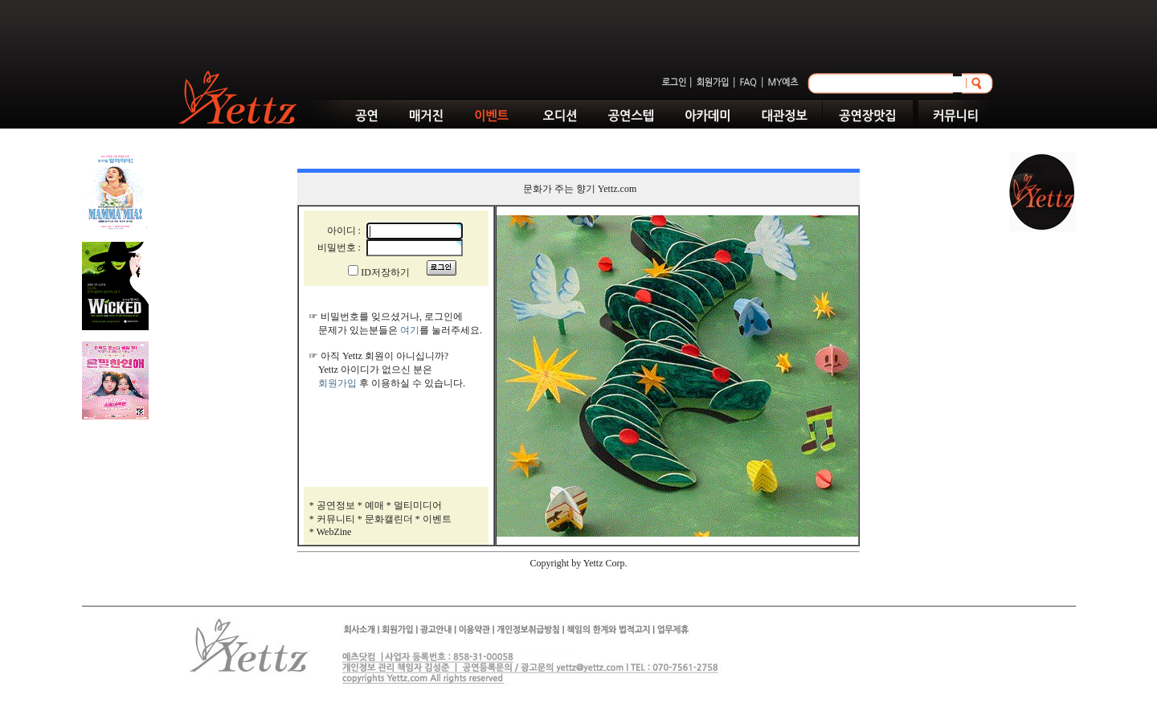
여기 (409, 330)
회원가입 (337, 383)
